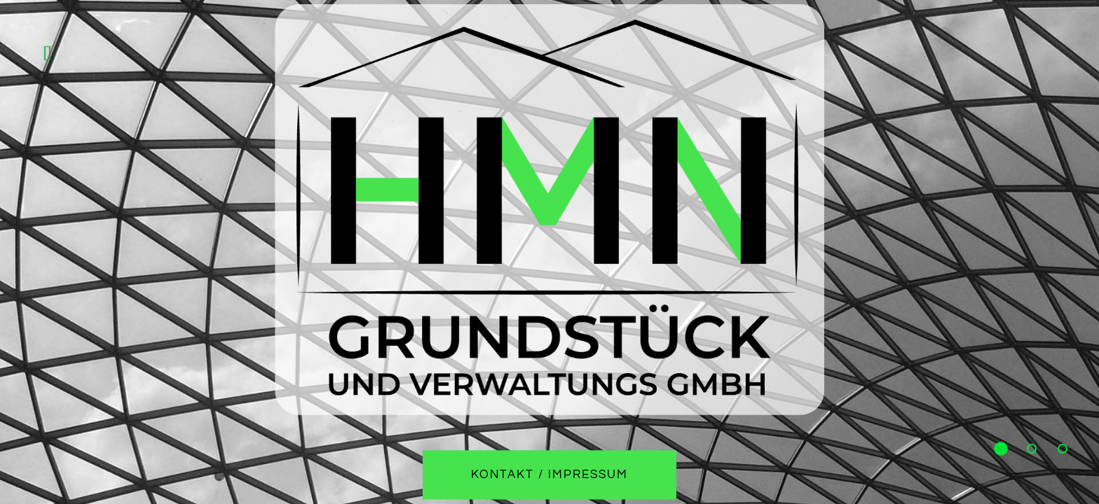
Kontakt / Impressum (550, 475)
